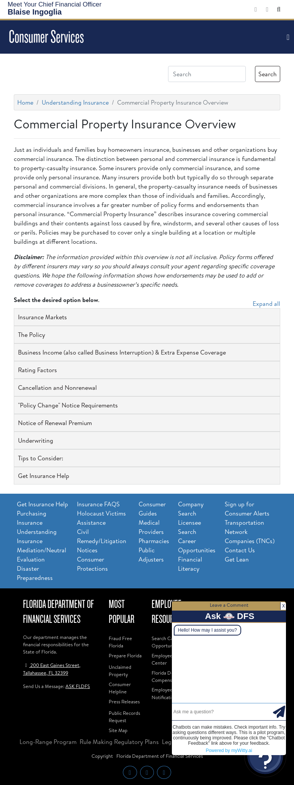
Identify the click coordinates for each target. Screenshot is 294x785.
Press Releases (124, 701)
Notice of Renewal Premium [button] (55, 423)
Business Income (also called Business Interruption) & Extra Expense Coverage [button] (122, 352)
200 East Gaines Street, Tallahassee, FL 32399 (51, 669)
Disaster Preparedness (35, 573)
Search (267, 74)
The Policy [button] (31, 334)
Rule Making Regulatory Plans (119, 741)
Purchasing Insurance (31, 518)
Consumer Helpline (120, 688)
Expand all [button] (266, 303)
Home (25, 102)
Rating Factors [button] (37, 370)
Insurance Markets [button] (42, 317)
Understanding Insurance (75, 102)
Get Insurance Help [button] (43, 475)
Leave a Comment (229, 604)
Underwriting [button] (35, 440)
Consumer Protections (92, 564)
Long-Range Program (48, 741)
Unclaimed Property (120, 670)
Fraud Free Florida (120, 642)
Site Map (118, 730)
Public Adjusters (151, 554)
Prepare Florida (125, 655)
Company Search (191, 508)
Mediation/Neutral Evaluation (41, 554)
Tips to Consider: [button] (40, 458)
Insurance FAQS (98, 504)
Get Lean (237, 559)
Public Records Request (124, 716)
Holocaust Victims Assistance (101, 518)
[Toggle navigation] (287, 37)
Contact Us (240, 550)
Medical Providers (151, 527)
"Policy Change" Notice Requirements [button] (68, 405)
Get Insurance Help (42, 504)
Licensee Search (189, 527)
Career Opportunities (197, 545)
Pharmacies (154, 541)
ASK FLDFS (77, 686)
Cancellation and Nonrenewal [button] (57, 387)
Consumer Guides (152, 508)
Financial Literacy (190, 564)
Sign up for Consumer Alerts (247, 508)
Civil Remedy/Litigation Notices (101, 540)
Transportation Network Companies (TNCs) (249, 531)
